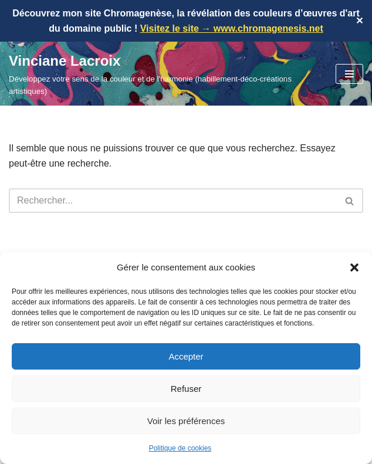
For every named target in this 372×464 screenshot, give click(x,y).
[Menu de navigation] (349, 74)
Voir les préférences (186, 421)
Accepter (185, 356)
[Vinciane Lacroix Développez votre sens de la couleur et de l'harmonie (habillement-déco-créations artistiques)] (163, 73)
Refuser (186, 389)
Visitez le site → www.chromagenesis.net (231, 28)
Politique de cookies (180, 448)
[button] (354, 267)
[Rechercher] (173, 200)
